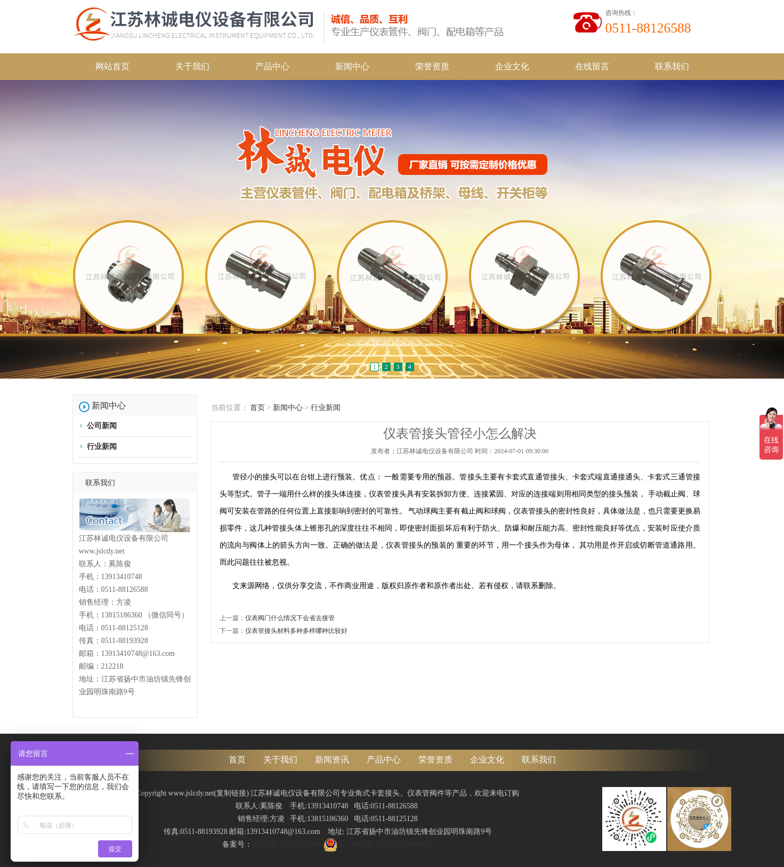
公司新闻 (102, 426)
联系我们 (672, 66)
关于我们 (192, 66)
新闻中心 (352, 66)
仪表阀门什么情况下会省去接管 (290, 618)
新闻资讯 (332, 759)
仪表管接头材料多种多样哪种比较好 (296, 631)
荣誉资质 (432, 66)
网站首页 (112, 66)
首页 (257, 408)
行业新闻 (102, 447)
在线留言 (592, 66)
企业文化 (512, 66)
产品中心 (272, 66)
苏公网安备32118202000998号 (378, 844)
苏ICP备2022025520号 (288, 844)
